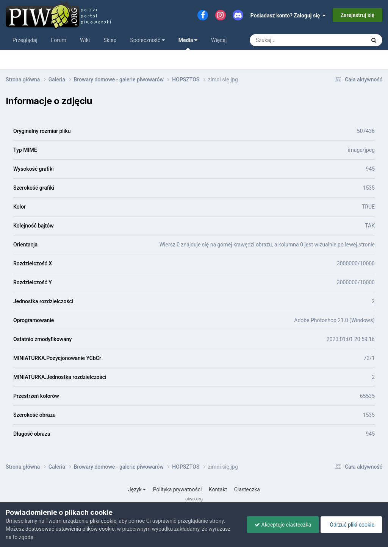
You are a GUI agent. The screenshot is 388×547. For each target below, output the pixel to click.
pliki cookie (103, 521)
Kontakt (218, 489)
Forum (58, 40)
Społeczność (147, 40)
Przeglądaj (25, 40)
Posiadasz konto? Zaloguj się (288, 15)
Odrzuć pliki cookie (351, 525)
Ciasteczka (247, 489)
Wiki (85, 40)
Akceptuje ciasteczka (283, 525)
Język (137, 489)
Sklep (109, 40)
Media (187, 43)
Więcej (219, 40)
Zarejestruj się (357, 15)
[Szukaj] (290, 40)
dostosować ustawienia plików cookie (69, 529)
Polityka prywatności (177, 489)
